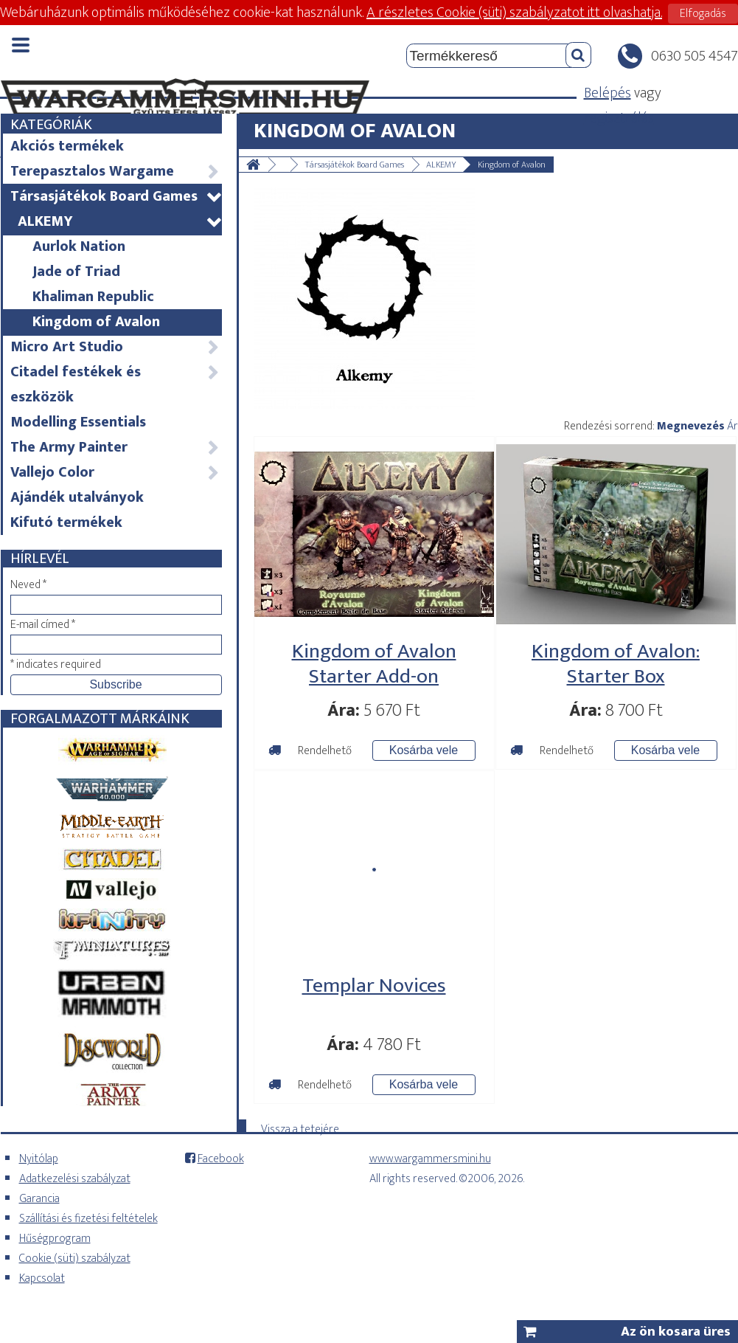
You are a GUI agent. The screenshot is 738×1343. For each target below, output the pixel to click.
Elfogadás (703, 14)
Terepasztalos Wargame (115, 171)
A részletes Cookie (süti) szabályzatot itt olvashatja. (514, 12)
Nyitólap (38, 1159)
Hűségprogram (55, 1239)
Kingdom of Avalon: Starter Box (616, 664)
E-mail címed (42, 625)
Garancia (39, 1199)
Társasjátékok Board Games (115, 196)
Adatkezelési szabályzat (74, 1179)
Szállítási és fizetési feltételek (88, 1219)
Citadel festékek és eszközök (115, 384)
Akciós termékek (67, 146)
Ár (732, 426)
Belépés (607, 93)
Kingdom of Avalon (96, 321)
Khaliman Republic (93, 296)
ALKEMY (119, 221)
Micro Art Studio (115, 346)
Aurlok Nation (78, 246)
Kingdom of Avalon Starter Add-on (374, 664)
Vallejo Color (115, 472)
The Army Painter (115, 447)
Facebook (221, 1159)
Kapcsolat (42, 1278)
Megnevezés (691, 426)
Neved (28, 585)
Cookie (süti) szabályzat (74, 1258)
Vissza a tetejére (300, 1126)
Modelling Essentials (78, 422)
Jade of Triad (76, 271)
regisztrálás (619, 118)
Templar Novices (374, 985)
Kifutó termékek (66, 522)
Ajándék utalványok (77, 497)
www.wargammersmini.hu (430, 1159)
